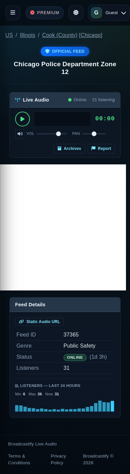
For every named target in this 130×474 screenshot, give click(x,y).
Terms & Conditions (19, 459)
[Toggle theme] (76, 12)
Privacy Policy (58, 459)
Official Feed (64, 51)
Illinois (27, 35)
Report (101, 148)
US (9, 35)
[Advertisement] (63, 227)
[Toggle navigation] (12, 12)
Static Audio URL (39, 321)
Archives (69, 148)
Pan (76, 133)
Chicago (91, 35)
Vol (30, 133)
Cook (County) (60, 35)
